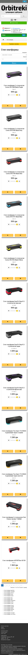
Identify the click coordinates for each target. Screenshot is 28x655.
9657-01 (14, 478)
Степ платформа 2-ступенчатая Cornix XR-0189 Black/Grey (14, 129)
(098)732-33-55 (6, 30)
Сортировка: (24, 52)
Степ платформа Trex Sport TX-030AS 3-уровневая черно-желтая (14, 475)
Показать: (25, 56)
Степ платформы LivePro (8, 601)
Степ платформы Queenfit (9, 606)
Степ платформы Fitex (8, 597)
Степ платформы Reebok (8, 608)
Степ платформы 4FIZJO (8, 593)
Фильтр (14, 63)
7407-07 (14, 219)
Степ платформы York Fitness (9, 614)
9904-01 (14, 562)
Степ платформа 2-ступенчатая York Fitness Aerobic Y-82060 (14, 518)
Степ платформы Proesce (9, 605)
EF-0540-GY (14, 348)
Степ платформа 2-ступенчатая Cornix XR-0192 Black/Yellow (14, 259)
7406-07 (14, 175)
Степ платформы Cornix (8, 594)
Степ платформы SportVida (9, 590)
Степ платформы (10, 39)
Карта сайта (3, 633)
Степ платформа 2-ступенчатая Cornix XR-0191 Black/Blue (14, 216)
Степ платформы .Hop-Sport (9, 591)
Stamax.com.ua (24, 654)
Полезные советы (4, 630)
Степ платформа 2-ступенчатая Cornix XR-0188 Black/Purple (14, 86)
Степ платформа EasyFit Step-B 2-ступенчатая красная (14, 302)
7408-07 (14, 262)
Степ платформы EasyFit (8, 595)
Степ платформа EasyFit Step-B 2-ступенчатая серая (14, 345)
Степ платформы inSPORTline (9, 600)
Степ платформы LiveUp (8, 603)
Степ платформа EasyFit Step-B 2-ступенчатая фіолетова (14, 388)
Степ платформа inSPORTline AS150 (14, 560)
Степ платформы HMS (8, 599)
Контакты (3, 628)
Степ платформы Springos (9, 609)
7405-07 (14, 132)
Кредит (2, 627)
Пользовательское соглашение (7, 653)
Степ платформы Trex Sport (9, 612)
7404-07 (14, 89)
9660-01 (14, 521)
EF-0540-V (14, 391)
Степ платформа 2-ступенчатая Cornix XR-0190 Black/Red (14, 172)
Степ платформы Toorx (8, 610)
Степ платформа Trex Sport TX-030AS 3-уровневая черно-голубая (14, 432)
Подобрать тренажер (14, 44)
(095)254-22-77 (6, 28)
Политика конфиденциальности (7, 651)
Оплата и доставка (4, 626)
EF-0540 (14, 305)
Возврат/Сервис (4, 632)
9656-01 (14, 435)
